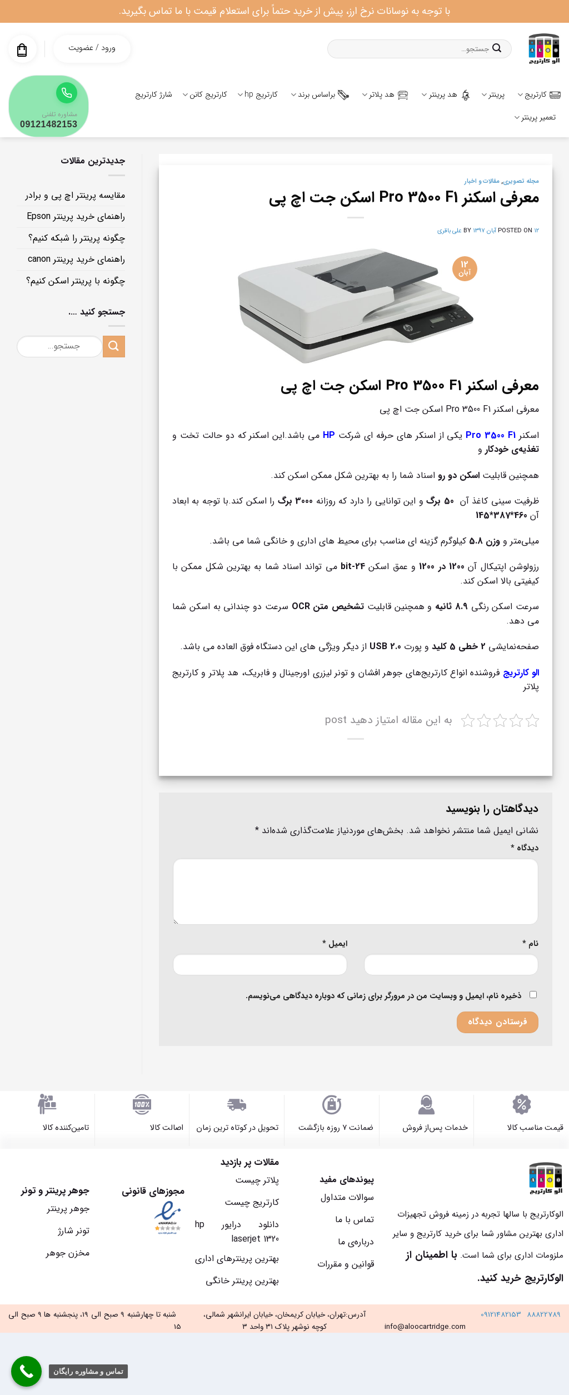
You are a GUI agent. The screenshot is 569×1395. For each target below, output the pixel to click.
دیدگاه (524, 848)
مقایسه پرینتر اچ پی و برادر (75, 195)
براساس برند (320, 94)
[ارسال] (496, 48)
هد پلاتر (385, 94)
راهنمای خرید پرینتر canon (76, 259)
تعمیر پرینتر (535, 117)
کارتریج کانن (204, 94)
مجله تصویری (521, 181)
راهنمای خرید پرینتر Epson (76, 216)
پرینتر (493, 94)
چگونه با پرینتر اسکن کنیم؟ (75, 281)
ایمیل (334, 944)
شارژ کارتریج (153, 94)
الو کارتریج (521, 673)
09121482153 (501, 1315)
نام (530, 944)
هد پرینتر (446, 94)
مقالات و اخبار (482, 181)
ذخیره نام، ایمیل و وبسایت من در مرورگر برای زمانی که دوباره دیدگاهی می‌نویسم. (383, 996)
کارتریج (539, 94)
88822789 (544, 1315)
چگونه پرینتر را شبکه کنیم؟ (76, 238)
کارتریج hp (257, 94)
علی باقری (449, 231)
